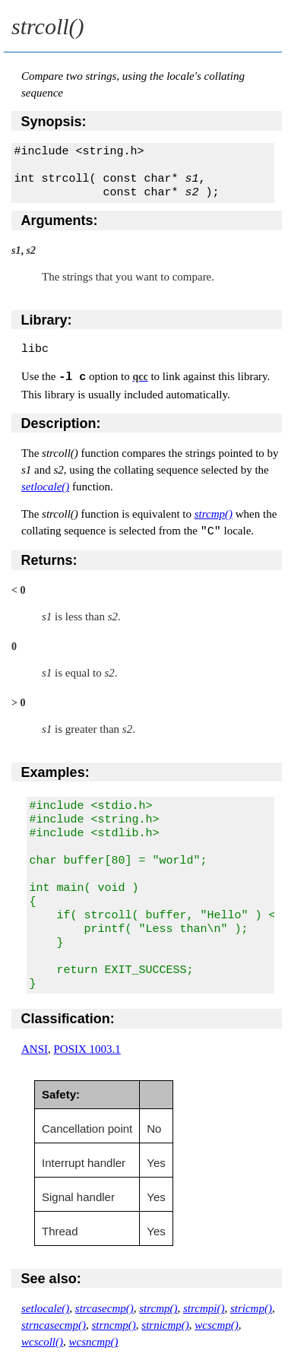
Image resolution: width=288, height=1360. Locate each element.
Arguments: (59, 220)
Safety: (61, 1093)
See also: (51, 1278)
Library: (46, 320)
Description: (61, 423)
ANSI (34, 1048)
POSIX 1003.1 (87, 1048)
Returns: (49, 559)
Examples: (55, 771)
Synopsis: (54, 121)
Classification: (68, 1018)
